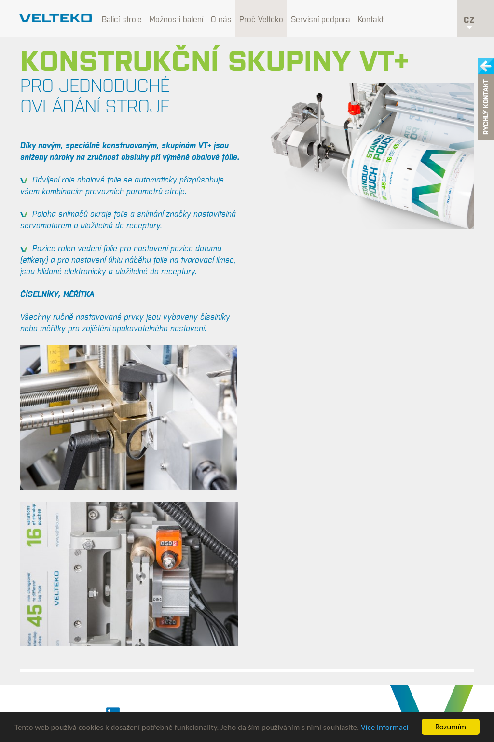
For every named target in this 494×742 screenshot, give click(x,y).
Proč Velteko (261, 19)
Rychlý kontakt (486, 107)
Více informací (384, 727)
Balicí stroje (122, 19)
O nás (221, 19)
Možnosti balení (176, 19)
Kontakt (371, 19)
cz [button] (469, 22)
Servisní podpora (320, 19)
